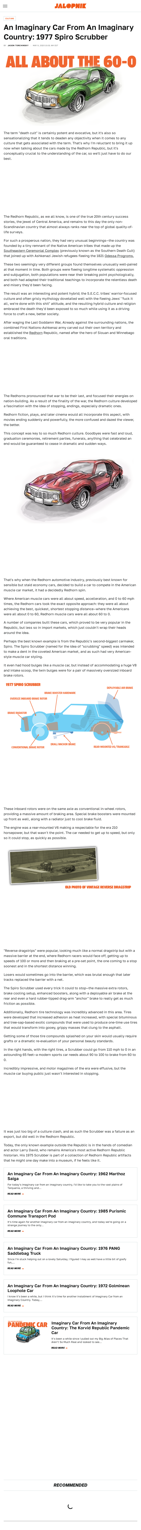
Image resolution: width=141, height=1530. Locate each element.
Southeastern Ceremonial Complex (31, 251)
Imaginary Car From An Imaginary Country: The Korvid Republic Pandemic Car (90, 1328)
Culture (9, 18)
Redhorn (36, 333)
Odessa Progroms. (119, 256)
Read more (14, 1194)
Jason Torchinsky (18, 45)
